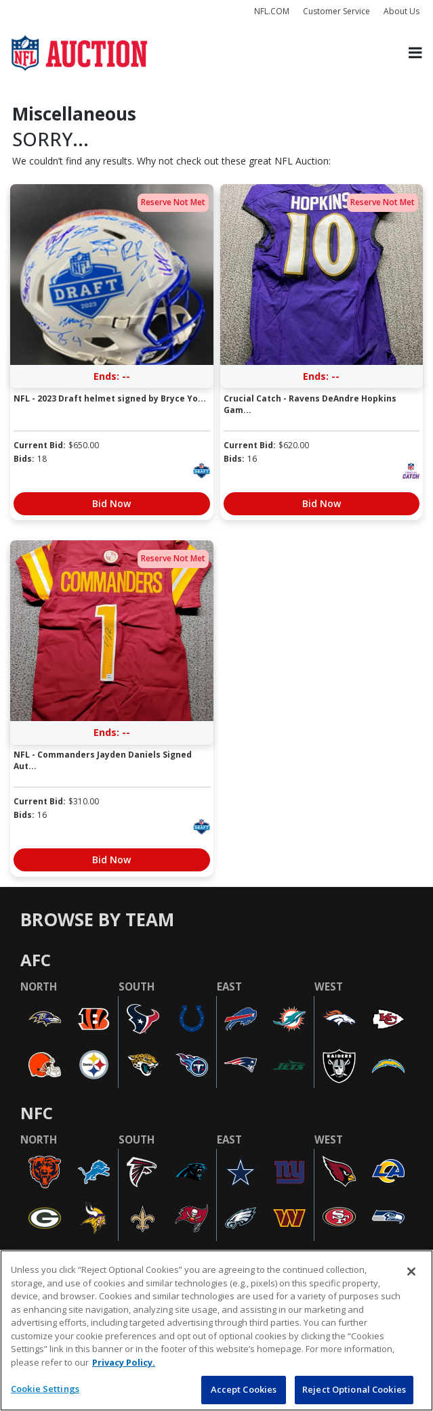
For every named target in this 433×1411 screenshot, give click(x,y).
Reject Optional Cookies (354, 1389)
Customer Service (336, 11)
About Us (401, 11)
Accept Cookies (244, 1389)
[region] (216, 1330)
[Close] (411, 1271)
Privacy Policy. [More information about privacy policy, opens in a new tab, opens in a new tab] (123, 1362)
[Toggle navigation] (415, 53)
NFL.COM (271, 11)
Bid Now (111, 503)
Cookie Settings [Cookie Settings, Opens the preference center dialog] (45, 1389)
